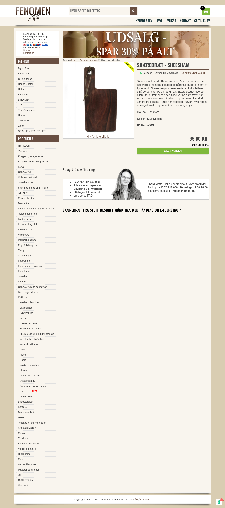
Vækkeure (23, 234)
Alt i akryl (23, 193)
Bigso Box (23, 68)
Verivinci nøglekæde (29, 443)
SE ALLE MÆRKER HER (32, 131)
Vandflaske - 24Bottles (32, 339)
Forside (74, 60)
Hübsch (22, 89)
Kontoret (22, 407)
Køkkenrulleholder (29, 302)
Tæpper (22, 250)
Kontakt (185, 20)
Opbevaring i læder (28, 177)
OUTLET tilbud (26, 480)
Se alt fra (194, 73)
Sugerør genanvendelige (33, 386)
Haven (21, 417)
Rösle (23, 360)
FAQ (159, 20)
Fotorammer (24, 260)
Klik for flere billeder (98, 136)
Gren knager (25, 255)
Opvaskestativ (27, 380)
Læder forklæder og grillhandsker (36, 208)
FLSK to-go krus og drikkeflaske (37, 334)
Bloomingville (25, 73)
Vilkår (171, 20)
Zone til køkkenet (29, 344)
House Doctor (25, 84)
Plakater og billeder (28, 469)
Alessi (23, 354)
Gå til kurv (202, 20)
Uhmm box (28, 391)
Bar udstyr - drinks (28, 292)
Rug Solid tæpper (27, 245)
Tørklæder (23, 438)
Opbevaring (24, 172)
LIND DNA (23, 99)
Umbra (21, 115)
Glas (22, 349)
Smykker (23, 276)
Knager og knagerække (30, 156)
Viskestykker (26, 396)
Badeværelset (25, 401)
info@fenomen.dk (183, 190)
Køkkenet (83, 60)
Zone (21, 125)
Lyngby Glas (26, 313)
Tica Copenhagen (27, 110)
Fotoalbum (24, 271)
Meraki (21, 433)
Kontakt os (28, 53)
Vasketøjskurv (25, 229)
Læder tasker (25, 219)
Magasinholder (26, 198)
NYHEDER (24, 145)
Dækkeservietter (29, 323)
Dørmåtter (23, 203)
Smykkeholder (25, 182)
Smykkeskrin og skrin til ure (33, 187)
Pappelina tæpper (27, 240)
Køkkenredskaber (29, 365)
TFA (20, 105)
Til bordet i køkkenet (31, 328)
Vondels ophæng (27, 448)
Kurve (21, 166)
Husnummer (24, 454)
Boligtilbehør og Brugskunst (33, 161)
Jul (19, 475)
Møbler (22, 459)
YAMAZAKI (24, 120)
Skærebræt (94, 60)
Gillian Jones (25, 78)
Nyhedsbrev (144, 20)
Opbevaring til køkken (31, 375)
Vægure (22, 151)
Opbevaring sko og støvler (32, 287)
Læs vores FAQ (83, 195)
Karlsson (23, 94)
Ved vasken (26, 318)
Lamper (22, 281)
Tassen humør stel (28, 213)
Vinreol (23, 370)
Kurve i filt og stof (27, 224)
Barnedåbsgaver (27, 464)
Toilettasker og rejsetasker (32, 422)
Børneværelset (26, 412)
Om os (26, 50)
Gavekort (23, 485)
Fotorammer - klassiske (30, 266)
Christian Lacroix (27, 427)
